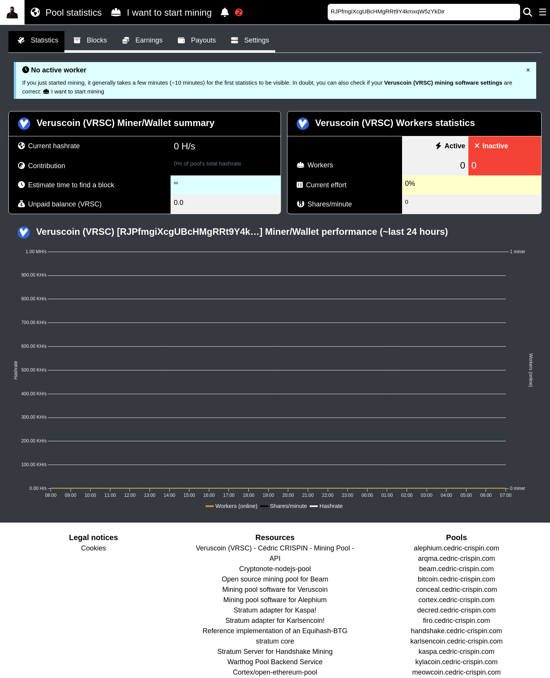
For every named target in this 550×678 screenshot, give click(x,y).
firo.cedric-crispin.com (456, 620)
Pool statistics (65, 12)
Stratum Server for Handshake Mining (275, 651)
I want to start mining (160, 12)
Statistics (36, 40)
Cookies (93, 548)
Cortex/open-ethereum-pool (275, 672)
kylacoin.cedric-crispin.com (456, 662)
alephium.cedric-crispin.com (456, 548)
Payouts (195, 40)
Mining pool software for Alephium (275, 600)
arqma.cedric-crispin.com (456, 558)
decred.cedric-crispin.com (456, 610)
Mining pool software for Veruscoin (275, 589)
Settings (248, 40)
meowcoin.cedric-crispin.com (456, 672)
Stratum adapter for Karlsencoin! (275, 620)
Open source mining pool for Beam (275, 579)
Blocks (89, 40)
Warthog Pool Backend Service (274, 662)
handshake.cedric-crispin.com (456, 631)
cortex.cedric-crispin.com (457, 600)
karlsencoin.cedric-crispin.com (456, 641)
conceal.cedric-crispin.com (456, 589)
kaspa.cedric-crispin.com (456, 651)
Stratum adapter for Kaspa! (274, 610)
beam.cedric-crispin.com (456, 569)
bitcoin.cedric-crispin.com (456, 579)
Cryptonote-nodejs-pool (275, 569)
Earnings (141, 40)
